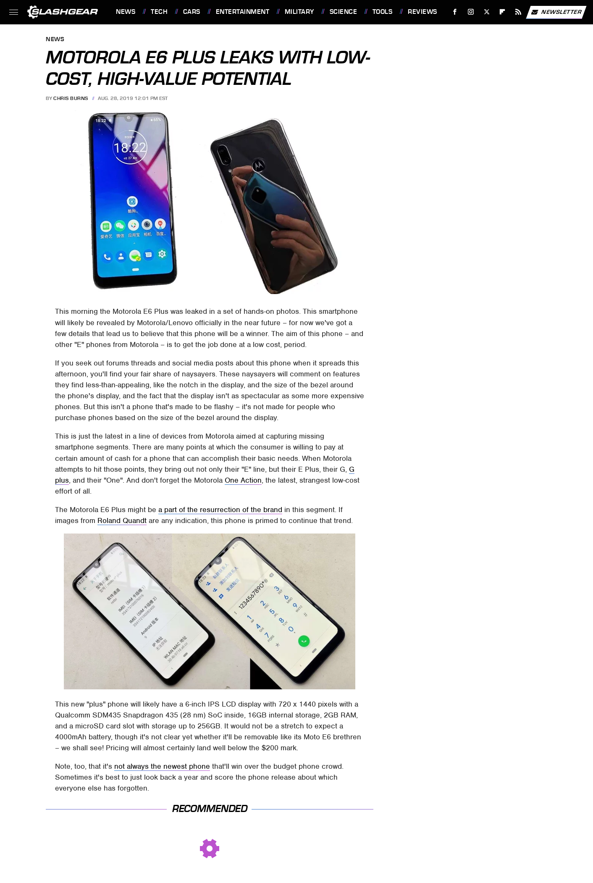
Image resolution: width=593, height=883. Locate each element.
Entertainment (243, 12)
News (125, 12)
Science (343, 12)
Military (299, 12)
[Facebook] (455, 11)
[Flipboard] (502, 11)
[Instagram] (471, 11)
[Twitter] (486, 11)
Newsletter (556, 12)
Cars (191, 12)
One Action (243, 480)
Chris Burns (70, 98)
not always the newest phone (162, 766)
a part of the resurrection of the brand (220, 509)
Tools (383, 12)
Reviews (422, 12)
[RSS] (518, 11)
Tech (159, 12)
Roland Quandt (122, 520)
